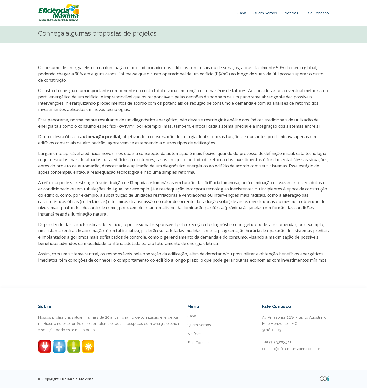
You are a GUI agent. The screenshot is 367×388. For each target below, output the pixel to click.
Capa (241, 12)
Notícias (291, 12)
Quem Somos (265, 12)
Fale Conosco (317, 12)
